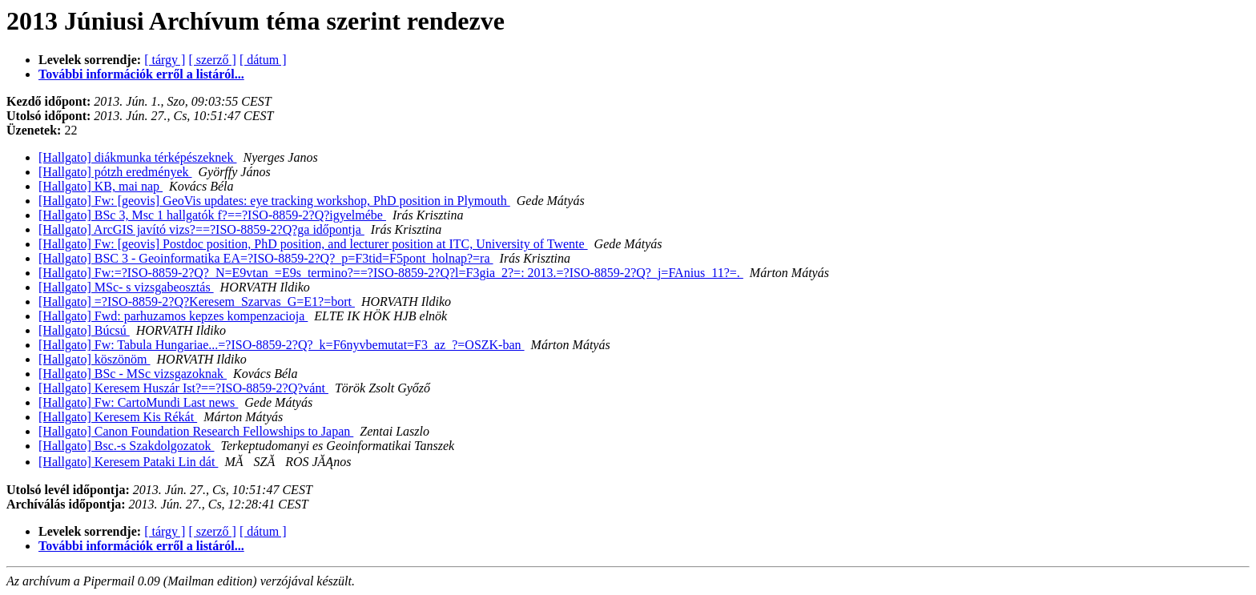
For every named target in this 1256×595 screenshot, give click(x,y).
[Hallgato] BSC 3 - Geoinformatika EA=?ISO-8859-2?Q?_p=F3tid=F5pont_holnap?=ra (265, 258)
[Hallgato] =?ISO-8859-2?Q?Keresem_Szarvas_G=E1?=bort (196, 301)
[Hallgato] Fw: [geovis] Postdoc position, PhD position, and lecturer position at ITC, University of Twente (313, 244)
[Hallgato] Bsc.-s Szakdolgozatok (126, 445)
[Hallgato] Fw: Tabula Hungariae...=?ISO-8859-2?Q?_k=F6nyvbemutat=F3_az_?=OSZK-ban (281, 345)
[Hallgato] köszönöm (94, 359)
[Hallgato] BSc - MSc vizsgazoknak (132, 373)
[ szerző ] (212, 59)
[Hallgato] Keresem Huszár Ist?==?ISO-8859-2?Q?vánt (183, 388)
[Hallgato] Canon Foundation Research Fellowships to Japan (195, 431)
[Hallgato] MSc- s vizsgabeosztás (126, 287)
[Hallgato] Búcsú (84, 330)
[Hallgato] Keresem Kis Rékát (117, 417)
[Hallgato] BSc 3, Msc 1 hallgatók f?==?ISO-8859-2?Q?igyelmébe (212, 215)
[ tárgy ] (164, 59)
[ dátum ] (263, 59)
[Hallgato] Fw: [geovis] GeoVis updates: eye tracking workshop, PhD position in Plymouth (274, 200)
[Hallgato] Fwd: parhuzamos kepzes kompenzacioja (173, 316)
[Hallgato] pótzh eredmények (114, 172)
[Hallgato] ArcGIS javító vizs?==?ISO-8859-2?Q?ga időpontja (201, 229)
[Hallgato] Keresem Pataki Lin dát (128, 461)
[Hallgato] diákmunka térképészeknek (137, 157)
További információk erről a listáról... (141, 74)
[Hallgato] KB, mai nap (100, 186)
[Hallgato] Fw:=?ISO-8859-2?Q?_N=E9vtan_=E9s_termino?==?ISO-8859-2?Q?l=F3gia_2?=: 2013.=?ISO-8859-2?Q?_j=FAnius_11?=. (390, 272)
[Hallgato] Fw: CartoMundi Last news (138, 402)
